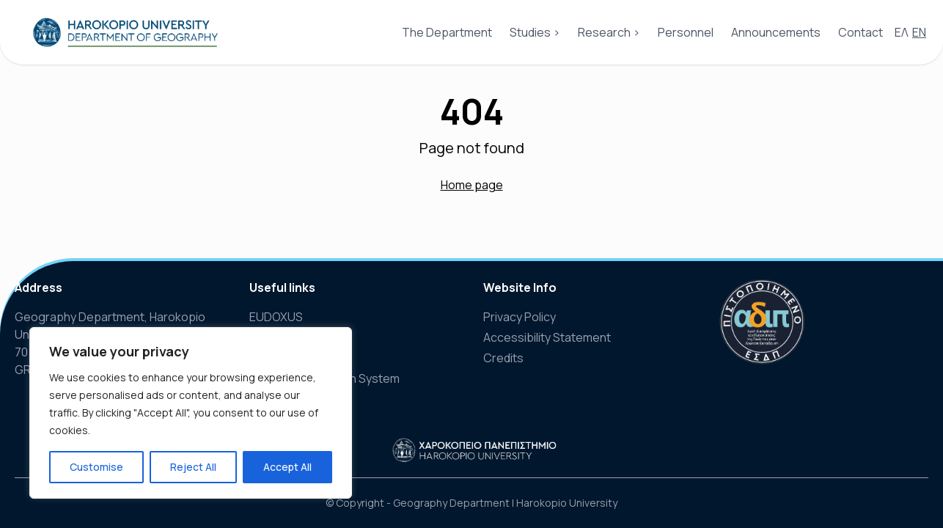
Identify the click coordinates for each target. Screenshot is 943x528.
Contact (860, 32)
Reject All (193, 467)
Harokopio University (566, 503)
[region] (190, 413)
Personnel (685, 32)
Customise (96, 467)
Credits (503, 358)
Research (604, 32)
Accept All (287, 467)
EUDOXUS (276, 317)
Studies (530, 32)
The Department (447, 32)
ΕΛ (902, 32)
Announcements (776, 32)
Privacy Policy (519, 317)
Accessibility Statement (547, 337)
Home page (472, 185)
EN (919, 32)
